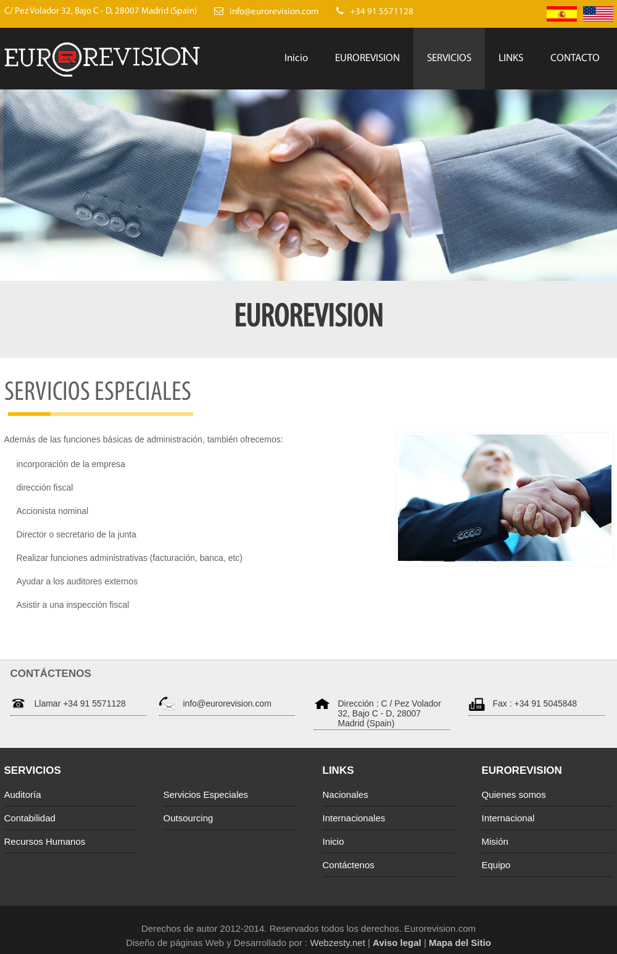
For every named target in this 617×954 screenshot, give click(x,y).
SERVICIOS (449, 58)
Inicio (296, 58)
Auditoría (22, 794)
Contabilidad (30, 818)
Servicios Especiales (206, 794)
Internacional (508, 818)
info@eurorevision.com (227, 703)
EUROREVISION (367, 58)
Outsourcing (188, 818)
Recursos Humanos (45, 841)
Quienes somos (514, 794)
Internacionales (354, 818)
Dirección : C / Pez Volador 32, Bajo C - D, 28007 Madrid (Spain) (389, 713)
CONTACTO (575, 58)
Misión (495, 841)
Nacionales (345, 794)
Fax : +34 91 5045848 (535, 703)
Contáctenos (349, 865)
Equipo (496, 865)
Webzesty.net (336, 942)
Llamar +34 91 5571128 (80, 703)
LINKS (511, 58)
